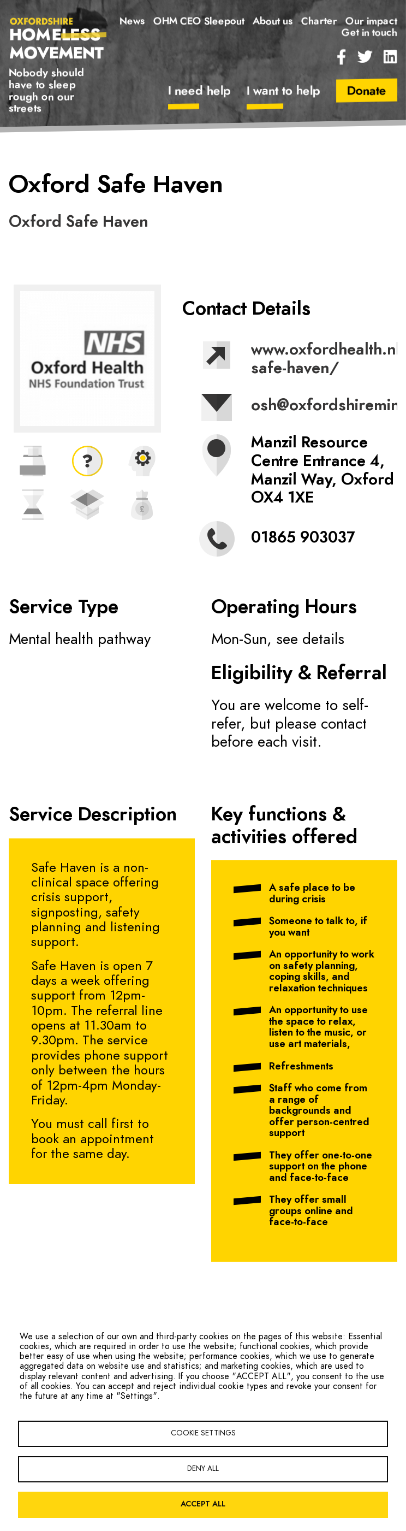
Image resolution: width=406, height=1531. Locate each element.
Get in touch (369, 33)
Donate (366, 91)
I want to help (283, 91)
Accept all (203, 1504)
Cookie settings (203, 1433)
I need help (199, 91)
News (132, 21)
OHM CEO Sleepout (198, 21)
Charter (319, 21)
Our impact (371, 21)
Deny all (203, 1469)
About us (273, 21)
